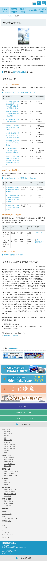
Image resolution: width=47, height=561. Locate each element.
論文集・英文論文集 (9, 457)
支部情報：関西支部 (9, 446)
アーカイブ (5, 530)
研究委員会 (7, 482)
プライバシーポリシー (8, 535)
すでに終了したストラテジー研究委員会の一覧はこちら (20, 178)
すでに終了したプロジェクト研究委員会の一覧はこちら (20, 92)
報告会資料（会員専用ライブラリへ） (39, 243)
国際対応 (5, 508)
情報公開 (6, 450)
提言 (37, 240)
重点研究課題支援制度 (19, 72)
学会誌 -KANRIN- (8, 459)
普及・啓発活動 (6, 499)
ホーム (2, 15)
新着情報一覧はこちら (23, 412)
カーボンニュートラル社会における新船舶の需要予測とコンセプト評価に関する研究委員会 (12, 161)
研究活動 (10, 15)
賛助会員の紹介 (6, 521)
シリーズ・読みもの (9, 464)
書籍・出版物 (7, 466)
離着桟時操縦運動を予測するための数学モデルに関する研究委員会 (12, 135)
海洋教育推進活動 (8, 503)
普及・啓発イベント (9, 501)
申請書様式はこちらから (11, 335)
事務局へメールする (8, 553)
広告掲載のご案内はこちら (14, 348)
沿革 (5, 438)
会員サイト (5, 511)
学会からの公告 (8, 440)
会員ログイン (23, 406)
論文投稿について (8, 461)
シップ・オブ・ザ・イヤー (10, 518)
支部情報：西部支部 (9, 448)
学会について (6, 429)
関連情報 (6, 484)
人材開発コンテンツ (9, 492)
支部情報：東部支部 (9, 444)
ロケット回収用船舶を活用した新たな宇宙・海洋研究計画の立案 (12, 151)
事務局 (5, 452)
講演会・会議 (6, 469)
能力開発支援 (6, 487)
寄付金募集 (7, 442)
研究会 (5, 480)
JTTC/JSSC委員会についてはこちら (14, 255)
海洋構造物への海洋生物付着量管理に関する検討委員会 (12, 189)
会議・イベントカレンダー (11, 475)
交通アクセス (22, 547)
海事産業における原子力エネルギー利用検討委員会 (12, 143)
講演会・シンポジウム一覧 (11, 471)
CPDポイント (7, 496)
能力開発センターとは (10, 489)
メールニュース (6, 514)
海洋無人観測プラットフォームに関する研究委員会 (12, 207)
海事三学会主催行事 (9, 473)
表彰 (3, 516)
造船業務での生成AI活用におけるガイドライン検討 (12, 127)
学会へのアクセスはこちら (23, 418)
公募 (3, 525)
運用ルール (5, 537)
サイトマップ (6, 532)
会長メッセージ (8, 433)
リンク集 (5, 527)
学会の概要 (7, 431)
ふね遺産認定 (7, 505)
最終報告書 (39, 232)
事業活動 (6, 435)
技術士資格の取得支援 (10, 494)
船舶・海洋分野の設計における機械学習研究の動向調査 (12, 114)
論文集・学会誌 (6, 455)
